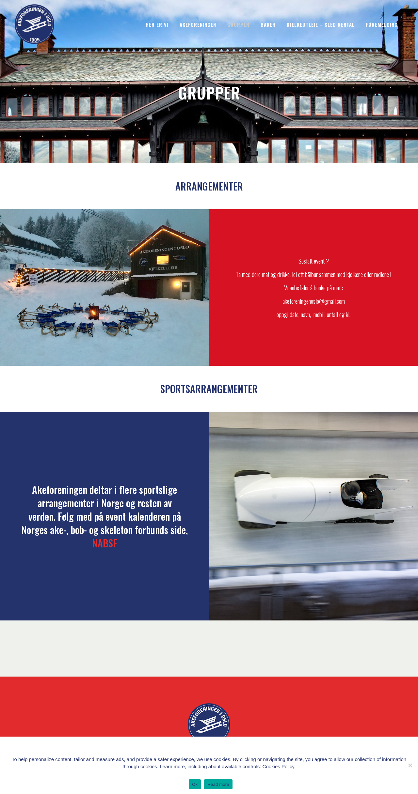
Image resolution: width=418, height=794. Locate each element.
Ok (195, 784)
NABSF (104, 543)
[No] (410, 765)
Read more (218, 784)
